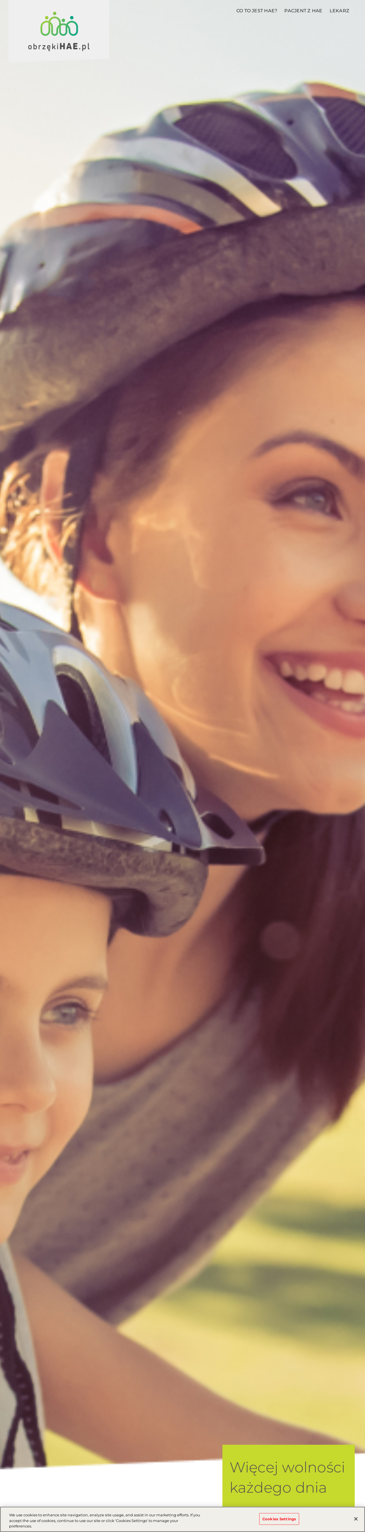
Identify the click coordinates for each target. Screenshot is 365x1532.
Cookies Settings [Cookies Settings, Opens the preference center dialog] (279, 1518)
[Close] (356, 1519)
